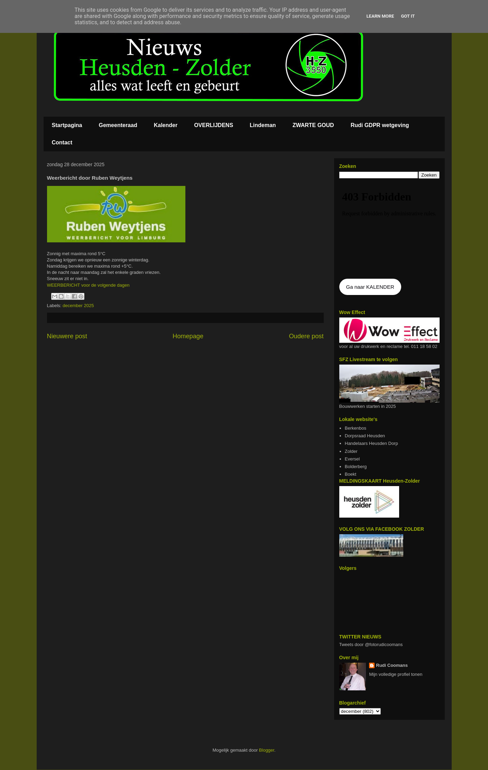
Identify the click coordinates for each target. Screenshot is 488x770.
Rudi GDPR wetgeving (380, 125)
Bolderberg (356, 466)
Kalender (165, 125)
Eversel (352, 459)
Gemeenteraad (118, 125)
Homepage (188, 336)
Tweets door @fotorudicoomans (371, 644)
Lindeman (263, 125)
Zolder (351, 451)
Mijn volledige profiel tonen (395, 674)
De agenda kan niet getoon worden (389, 229)
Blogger (266, 750)
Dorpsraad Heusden (365, 435)
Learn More (380, 16)
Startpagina (67, 125)
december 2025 (78, 305)
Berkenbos (355, 428)
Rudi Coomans (392, 665)
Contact (62, 142)
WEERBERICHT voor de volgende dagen (88, 285)
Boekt (350, 474)
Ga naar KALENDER (370, 287)
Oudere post (306, 336)
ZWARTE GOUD (313, 125)
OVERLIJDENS (213, 125)
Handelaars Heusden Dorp (371, 443)
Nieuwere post (67, 336)
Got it (408, 16)
